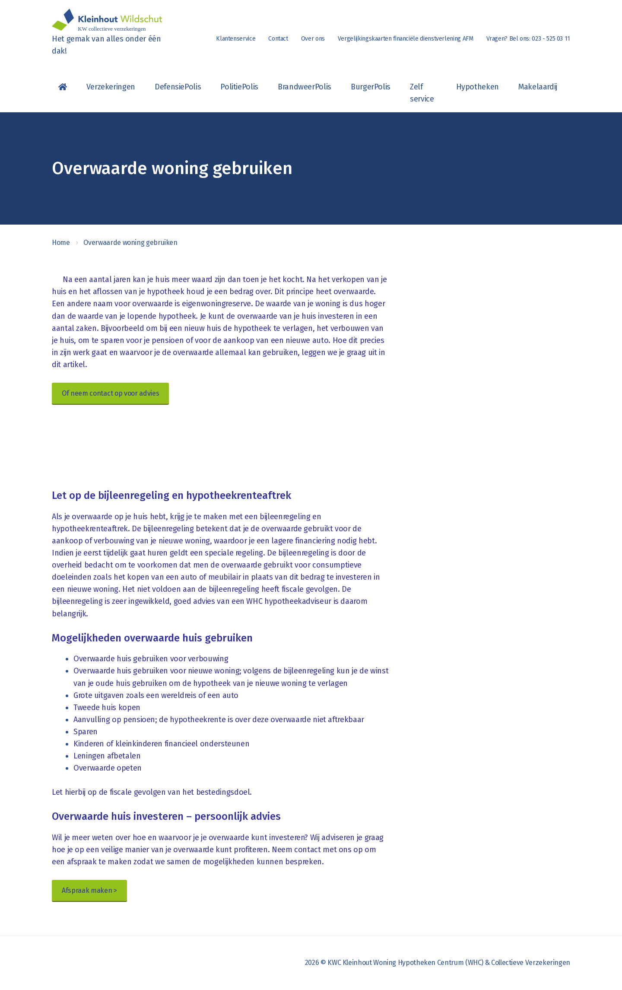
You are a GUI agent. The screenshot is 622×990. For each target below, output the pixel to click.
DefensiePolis (178, 87)
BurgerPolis (370, 87)
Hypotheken (477, 87)
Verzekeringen (110, 87)
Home (61, 242)
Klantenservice (235, 38)
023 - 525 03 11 (551, 38)
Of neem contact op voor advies (110, 393)
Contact (278, 38)
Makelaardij (537, 87)
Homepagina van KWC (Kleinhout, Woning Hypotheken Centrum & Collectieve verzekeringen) (62, 86)
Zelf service (422, 93)
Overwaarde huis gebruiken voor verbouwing (150, 658)
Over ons (313, 38)
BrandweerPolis (304, 87)
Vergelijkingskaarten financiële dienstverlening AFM (405, 38)
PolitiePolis (239, 87)
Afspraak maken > (89, 890)
